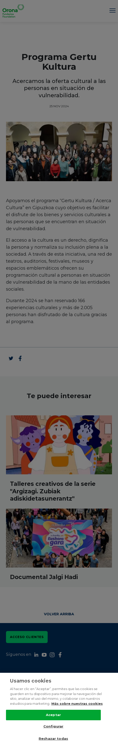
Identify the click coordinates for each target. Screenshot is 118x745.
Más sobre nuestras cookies (77, 704)
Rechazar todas (53, 739)
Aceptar (53, 715)
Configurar (53, 726)
